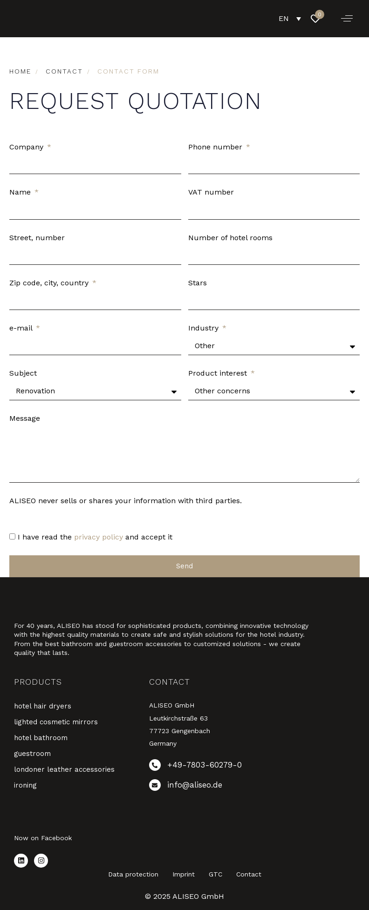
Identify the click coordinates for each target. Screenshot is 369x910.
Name (21, 192)
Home (20, 71)
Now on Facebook (43, 838)
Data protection (133, 874)
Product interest (218, 373)
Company (27, 146)
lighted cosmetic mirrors (56, 722)
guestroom (32, 753)
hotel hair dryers (42, 706)
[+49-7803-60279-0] (207, 767)
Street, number (37, 237)
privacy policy (98, 537)
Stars (197, 282)
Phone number (216, 146)
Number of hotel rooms (230, 237)
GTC (215, 874)
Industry (204, 328)
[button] (347, 18)
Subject (23, 373)
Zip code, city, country (50, 282)
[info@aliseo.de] (207, 787)
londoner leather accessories (64, 769)
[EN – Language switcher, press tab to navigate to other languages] (289, 18)
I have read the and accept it (95, 537)
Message (24, 418)
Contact (248, 874)
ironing (25, 785)
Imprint (183, 874)
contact (64, 71)
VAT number (211, 192)
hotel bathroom (41, 738)
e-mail (21, 328)
